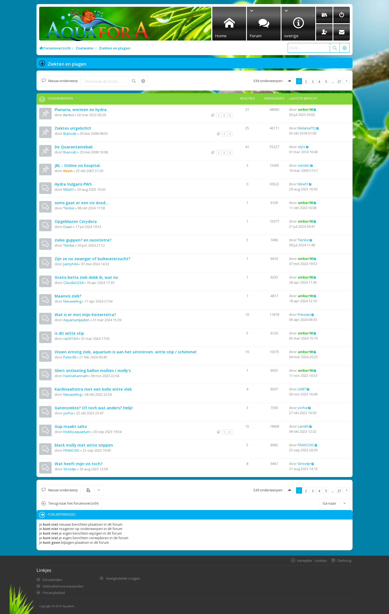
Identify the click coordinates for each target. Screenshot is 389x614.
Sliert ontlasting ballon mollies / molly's (93, 370)
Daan (67, 226)
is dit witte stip (69, 333)
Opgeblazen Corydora (76, 221)
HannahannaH (75, 375)
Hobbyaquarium (76, 431)
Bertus (68, 114)
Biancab (69, 133)
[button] (289, 81)
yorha (68, 413)
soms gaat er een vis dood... (82, 202)
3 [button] (313, 81)
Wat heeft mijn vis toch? (78, 463)
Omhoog (344, 560)
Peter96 (69, 357)
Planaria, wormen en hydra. (81, 109)
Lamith (303, 426)
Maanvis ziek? (68, 295)
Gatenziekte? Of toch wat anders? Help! (94, 407)
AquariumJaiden (76, 319)
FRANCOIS (71, 450)
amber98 (305, 109)
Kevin (68, 170)
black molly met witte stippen (84, 445)
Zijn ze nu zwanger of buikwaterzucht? (92, 258)
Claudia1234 (73, 282)
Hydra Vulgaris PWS (73, 184)
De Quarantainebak (74, 146)
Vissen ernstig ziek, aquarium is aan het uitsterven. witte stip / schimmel (125, 351)
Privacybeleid (54, 592)
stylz (301, 146)
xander (304, 165)
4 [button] (319, 81)
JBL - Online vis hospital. (78, 165)
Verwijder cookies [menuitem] (312, 560)
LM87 (302, 389)
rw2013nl (70, 338)
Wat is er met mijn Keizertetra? (85, 314)
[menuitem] (324, 15)
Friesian (304, 314)
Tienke (68, 208)
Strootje (69, 469)
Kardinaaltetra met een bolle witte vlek (93, 389)
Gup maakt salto (71, 426)
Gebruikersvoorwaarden (63, 586)
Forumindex (52, 579)
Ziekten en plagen (67, 64)
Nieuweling (72, 301)
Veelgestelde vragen (123, 578)
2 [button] (306, 81)
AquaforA (68, 606)
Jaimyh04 (70, 263)
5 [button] (326, 81)
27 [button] (339, 81)
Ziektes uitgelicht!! (73, 128)
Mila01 (68, 189)
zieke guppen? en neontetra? (83, 240)
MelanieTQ (307, 128)
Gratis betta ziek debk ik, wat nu (86, 277)
